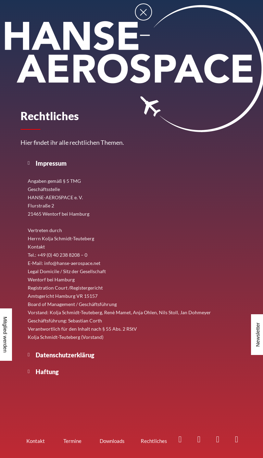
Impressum (51, 163)
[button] (131, 163)
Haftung (47, 372)
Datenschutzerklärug (65, 355)
